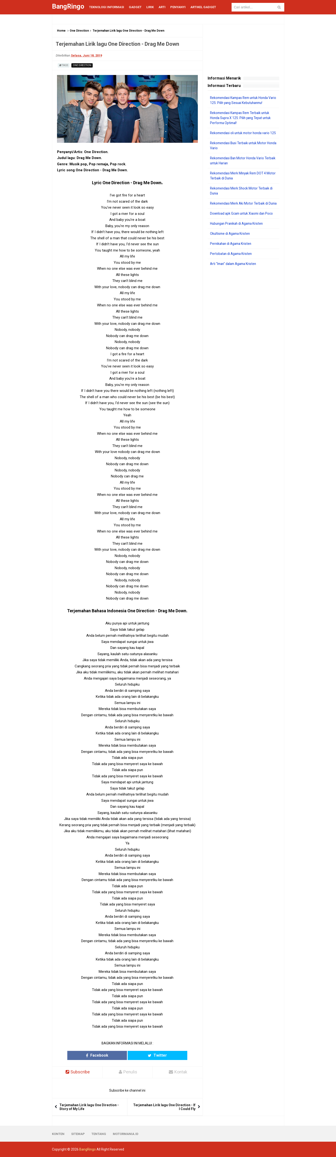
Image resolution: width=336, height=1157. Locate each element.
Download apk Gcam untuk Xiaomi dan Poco (243, 223)
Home (61, 30)
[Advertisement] (243, 353)
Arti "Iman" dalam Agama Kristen (235, 274)
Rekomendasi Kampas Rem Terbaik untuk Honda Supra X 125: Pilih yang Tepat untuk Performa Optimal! (242, 118)
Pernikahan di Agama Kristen (232, 254)
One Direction (79, 30)
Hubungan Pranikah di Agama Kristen (238, 233)
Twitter (145, 1055)
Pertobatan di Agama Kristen (232, 264)
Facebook (108, 1055)
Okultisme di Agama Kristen (231, 244)
